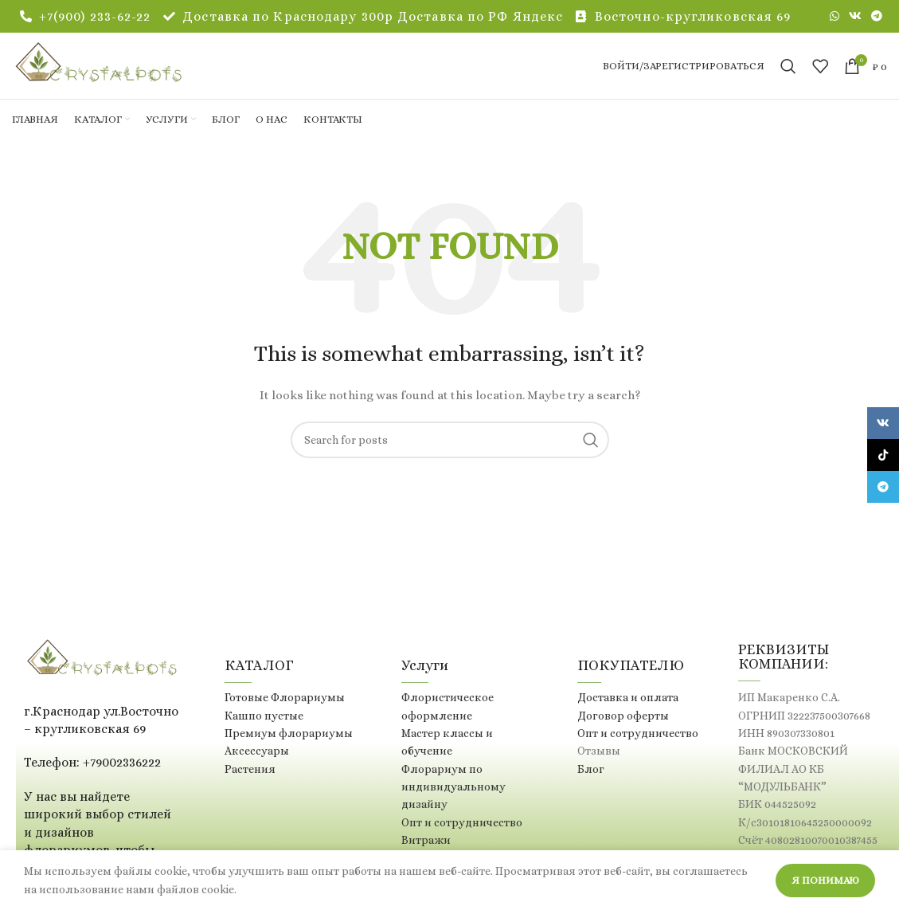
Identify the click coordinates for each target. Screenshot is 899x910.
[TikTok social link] (883, 455)
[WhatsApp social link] (834, 17)
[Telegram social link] (876, 17)
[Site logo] (123, 73)
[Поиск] (788, 75)
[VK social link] (855, 17)
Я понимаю (825, 880)
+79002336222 (122, 779)
